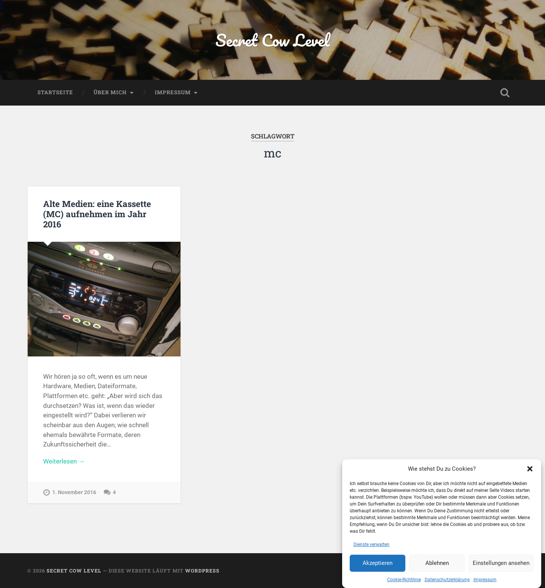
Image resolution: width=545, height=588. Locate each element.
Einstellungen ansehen (501, 565)
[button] (530, 470)
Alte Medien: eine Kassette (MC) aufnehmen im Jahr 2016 (97, 214)
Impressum (485, 581)
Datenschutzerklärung (447, 581)
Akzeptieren (377, 565)
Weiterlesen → (64, 461)
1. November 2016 (74, 492)
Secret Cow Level (272, 39)
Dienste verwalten (371, 546)
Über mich (110, 92)
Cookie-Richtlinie (404, 581)
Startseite (55, 92)
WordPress (202, 571)
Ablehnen (437, 565)
